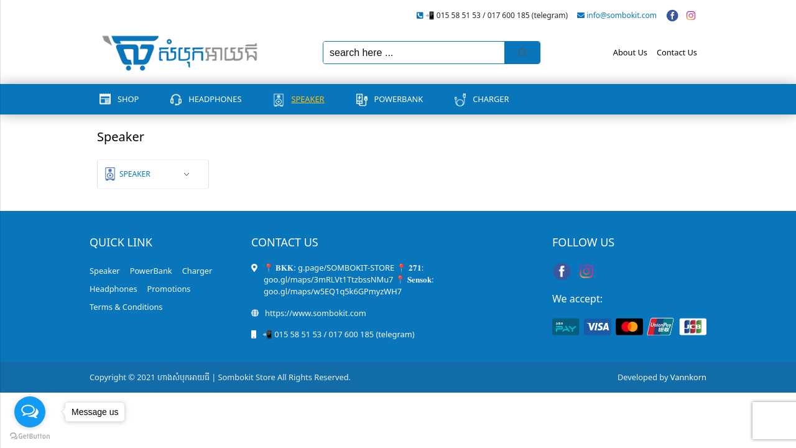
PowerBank (398, 99)
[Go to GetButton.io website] (30, 435)
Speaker (307, 99)
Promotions (169, 288)
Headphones (214, 99)
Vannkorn (688, 377)
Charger (491, 99)
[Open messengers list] (29, 411)
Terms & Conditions (126, 306)
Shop (128, 99)
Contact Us (677, 52)
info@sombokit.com (621, 15)
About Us (630, 52)
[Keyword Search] (413, 52)
